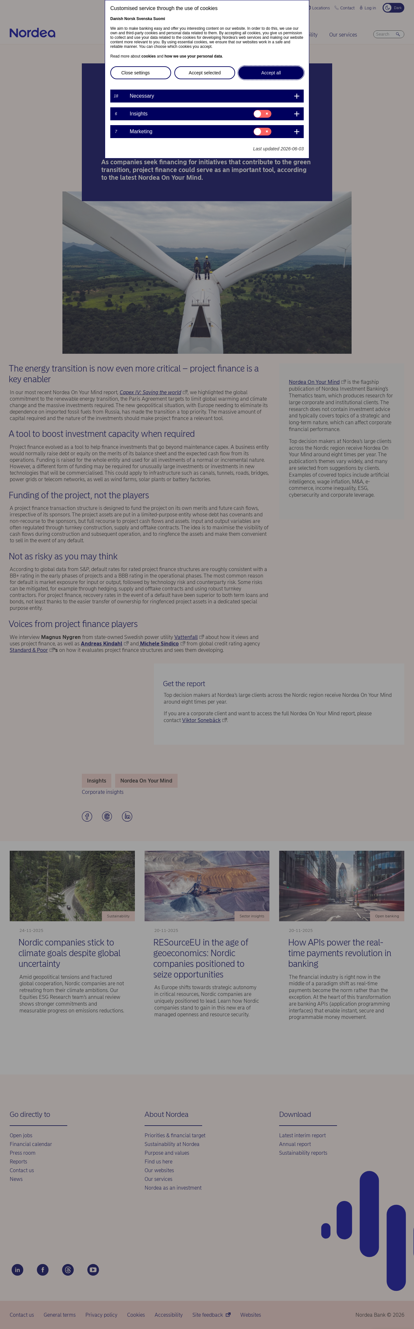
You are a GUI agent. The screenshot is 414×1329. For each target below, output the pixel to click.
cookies (148, 56)
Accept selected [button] (205, 72)
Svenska (144, 18)
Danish (116, 18)
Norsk (129, 18)
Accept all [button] (271, 72)
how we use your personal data (193, 56)
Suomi (159, 18)
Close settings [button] (135, 72)
